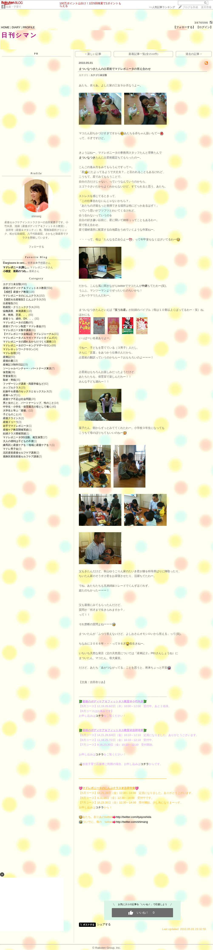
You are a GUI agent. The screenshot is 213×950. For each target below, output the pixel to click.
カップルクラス (12, 387)
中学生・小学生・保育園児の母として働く (27, 406)
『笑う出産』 (120, 309)
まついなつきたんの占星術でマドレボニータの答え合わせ (115, 68)
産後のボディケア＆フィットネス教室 (24, 288)
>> (162, 7)
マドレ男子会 (10, 448)
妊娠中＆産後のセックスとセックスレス (26, 391)
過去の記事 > (194, 54)
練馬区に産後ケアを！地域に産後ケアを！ (27, 445)
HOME (5, 27)
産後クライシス (12, 418)
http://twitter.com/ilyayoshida (133, 817)
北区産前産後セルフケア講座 (19, 452)
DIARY (16, 27)
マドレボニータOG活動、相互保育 (23, 437)
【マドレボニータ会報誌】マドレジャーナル (28, 333)
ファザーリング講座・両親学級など (23, 383)
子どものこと (10, 414)
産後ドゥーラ (10, 422)
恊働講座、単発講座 (14, 311)
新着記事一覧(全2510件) (143, 54)
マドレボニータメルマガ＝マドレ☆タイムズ (28, 337)
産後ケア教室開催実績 (15, 429)
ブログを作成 (190, 7)
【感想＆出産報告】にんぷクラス (22, 299)
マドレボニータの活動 (15, 322)
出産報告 (8, 303)
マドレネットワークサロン (18, 349)
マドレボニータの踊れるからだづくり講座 (27, 341)
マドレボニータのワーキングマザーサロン (27, 345)
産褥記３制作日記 (13, 364)
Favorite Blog (36, 257)
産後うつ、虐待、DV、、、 (19, 318)
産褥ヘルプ (9, 395)
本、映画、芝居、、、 (15, 314)
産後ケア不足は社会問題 (17, 399)
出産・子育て (13, 6)
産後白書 (8, 360)
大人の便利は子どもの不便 (18, 441)
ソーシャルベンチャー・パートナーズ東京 (27, 368)
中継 (144, 285)
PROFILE (29, 27)
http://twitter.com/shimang (132, 821)
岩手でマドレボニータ (15, 425)
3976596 (201, 22)
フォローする (36, 246)
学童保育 (8, 376)
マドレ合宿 (9, 353)
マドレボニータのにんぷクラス (21, 295)
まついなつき (87, 157)
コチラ (99, 715)
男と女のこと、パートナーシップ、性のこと (28, 402)
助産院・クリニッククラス (18, 307)
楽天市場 (206, 7)
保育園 (7, 372)
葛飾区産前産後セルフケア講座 (21, 456)
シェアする (104, 924)
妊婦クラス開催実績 (14, 433)
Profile (36, 173)
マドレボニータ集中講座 (17, 330)
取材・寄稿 (9, 379)
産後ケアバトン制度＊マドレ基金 (22, 326)
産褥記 (7, 356)
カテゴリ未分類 (12, 284)
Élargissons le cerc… (15, 262)
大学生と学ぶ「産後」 (15, 410)
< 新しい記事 (93, 54)
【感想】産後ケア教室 (15, 291)
